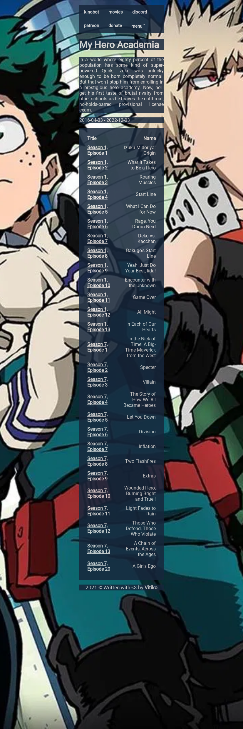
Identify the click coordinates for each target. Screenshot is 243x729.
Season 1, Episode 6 (97, 223)
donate (115, 25)
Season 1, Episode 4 (97, 194)
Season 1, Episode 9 (97, 268)
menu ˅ (138, 26)
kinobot (91, 12)
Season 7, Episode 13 (98, 548)
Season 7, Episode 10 (98, 493)
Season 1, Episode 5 (97, 209)
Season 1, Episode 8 (97, 253)
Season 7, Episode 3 (97, 382)
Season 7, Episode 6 (97, 431)
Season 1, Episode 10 (98, 282)
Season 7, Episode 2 (97, 367)
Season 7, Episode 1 (97, 347)
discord (139, 12)
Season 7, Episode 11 (98, 511)
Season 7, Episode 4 (97, 399)
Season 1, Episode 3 (97, 179)
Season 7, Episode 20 (98, 566)
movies (115, 12)
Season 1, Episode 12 (98, 312)
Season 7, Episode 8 (97, 461)
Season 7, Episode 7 (97, 446)
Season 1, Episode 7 (97, 238)
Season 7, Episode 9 (97, 476)
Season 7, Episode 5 (97, 417)
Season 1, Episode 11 (98, 297)
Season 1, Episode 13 (98, 326)
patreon (91, 25)
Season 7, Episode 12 (98, 528)
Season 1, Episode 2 (97, 165)
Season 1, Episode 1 (97, 150)
